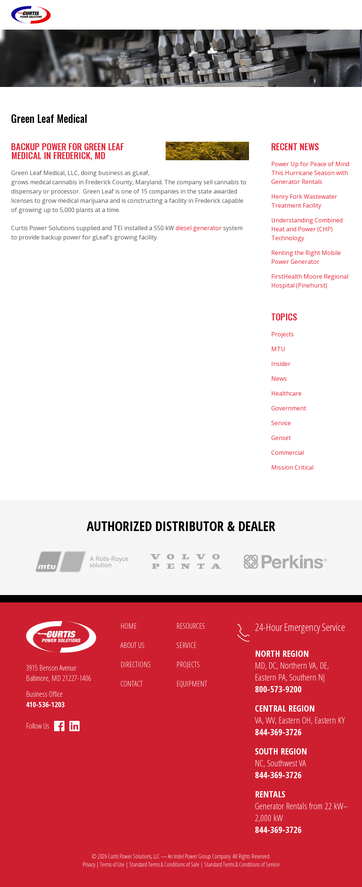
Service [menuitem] (186, 645)
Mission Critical (292, 467)
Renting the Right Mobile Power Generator (306, 257)
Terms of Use (112, 864)
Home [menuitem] (128, 626)
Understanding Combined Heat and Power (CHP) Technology (307, 229)
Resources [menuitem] (190, 626)
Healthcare (286, 393)
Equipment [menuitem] (191, 684)
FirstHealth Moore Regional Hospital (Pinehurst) (309, 280)
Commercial (287, 452)
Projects (282, 334)
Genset (281, 438)
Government (288, 408)
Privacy (89, 864)
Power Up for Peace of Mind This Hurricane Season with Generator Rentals (310, 173)
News (279, 378)
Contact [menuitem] (131, 684)
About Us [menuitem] (132, 645)
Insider (280, 364)
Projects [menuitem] (188, 664)
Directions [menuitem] (135, 664)
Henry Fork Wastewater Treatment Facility (304, 200)
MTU (278, 349)
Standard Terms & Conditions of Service (242, 864)
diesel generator (199, 228)
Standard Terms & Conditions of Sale (164, 864)
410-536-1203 (45, 704)
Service (281, 423)
